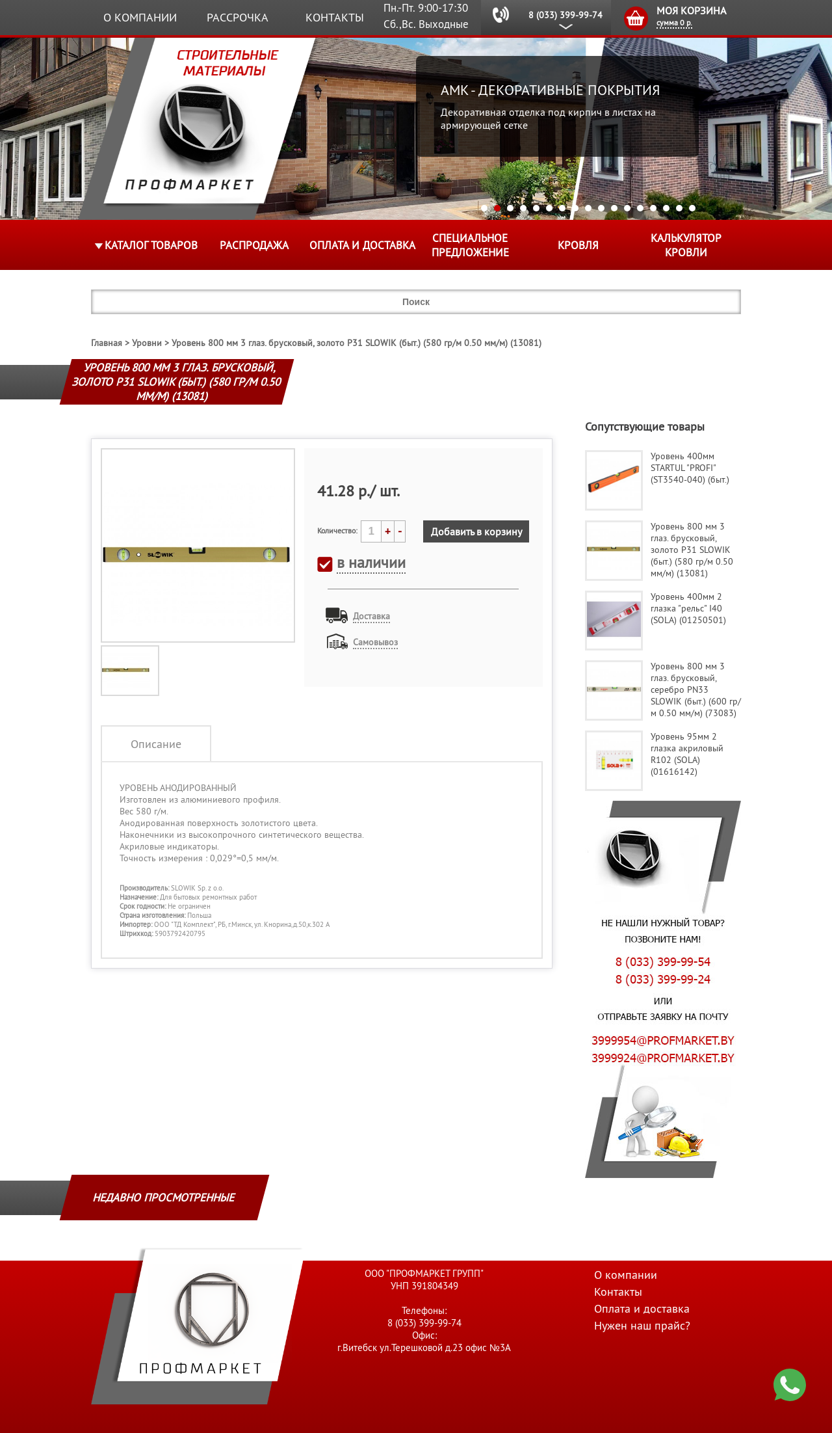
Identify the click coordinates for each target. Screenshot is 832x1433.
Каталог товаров (151, 245)
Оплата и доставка (362, 245)
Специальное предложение (470, 245)
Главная (106, 343)
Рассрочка (237, 17)
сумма (674, 22)
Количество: (337, 530)
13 (640, 208)
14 (653, 208)
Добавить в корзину (476, 531)
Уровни (147, 343)
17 (692, 208)
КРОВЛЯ (578, 245)
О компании (140, 17)
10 (601, 208)
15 (666, 208)
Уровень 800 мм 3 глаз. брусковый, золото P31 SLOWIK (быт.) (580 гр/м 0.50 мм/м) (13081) (356, 343)
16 (679, 208)
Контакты (335, 17)
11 (614, 208)
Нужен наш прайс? (642, 1325)
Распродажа (254, 245)
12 (627, 208)
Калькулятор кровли (686, 245)
